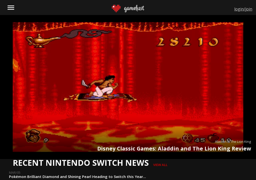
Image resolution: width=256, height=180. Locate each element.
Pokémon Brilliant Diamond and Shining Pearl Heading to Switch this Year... (77, 176)
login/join (243, 9)
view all (160, 164)
